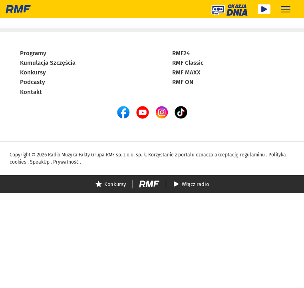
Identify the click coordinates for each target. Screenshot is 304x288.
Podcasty (32, 82)
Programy (33, 52)
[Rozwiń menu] (285, 9)
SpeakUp (40, 161)
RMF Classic (187, 62)
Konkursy (33, 72)
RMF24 (181, 52)
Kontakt (31, 91)
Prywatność (66, 161)
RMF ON (182, 82)
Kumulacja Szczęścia (48, 62)
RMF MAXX (186, 72)
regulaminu (252, 154)
